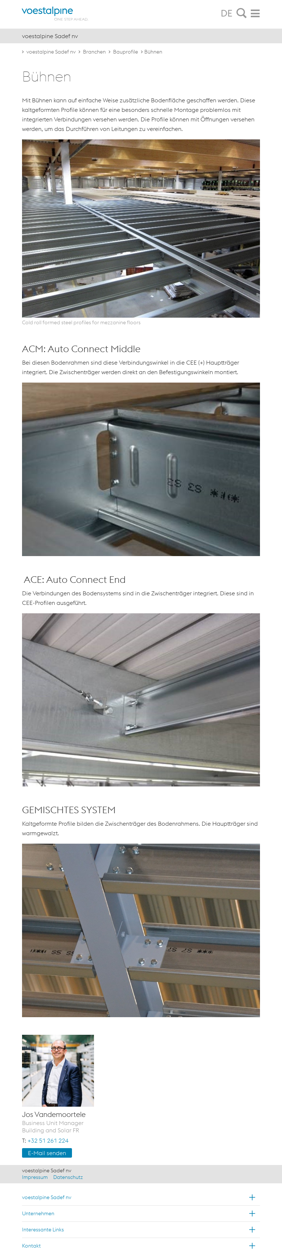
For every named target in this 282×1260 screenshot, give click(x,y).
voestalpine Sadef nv (51, 51)
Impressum (35, 1177)
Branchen (94, 51)
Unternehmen (38, 1213)
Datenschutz (68, 1177)
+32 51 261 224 (48, 1140)
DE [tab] (226, 13)
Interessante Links (43, 1229)
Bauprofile (125, 51)
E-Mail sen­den (47, 1153)
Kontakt (31, 1245)
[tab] (241, 13)
